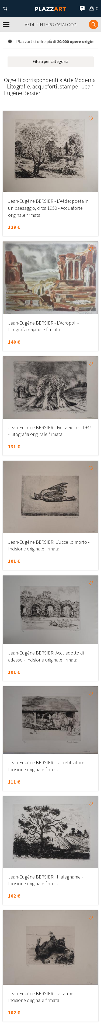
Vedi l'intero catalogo (50, 25)
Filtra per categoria (50, 61)
